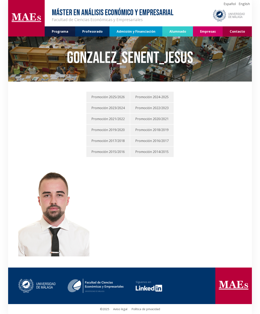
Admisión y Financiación (136, 31)
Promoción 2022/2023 (152, 108)
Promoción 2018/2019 (152, 130)
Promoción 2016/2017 (152, 141)
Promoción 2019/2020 (108, 130)
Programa (60, 31)
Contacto (237, 31)
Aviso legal (120, 309)
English (244, 4)
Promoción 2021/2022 (108, 119)
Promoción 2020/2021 (152, 119)
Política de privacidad (145, 309)
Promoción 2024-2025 (152, 97)
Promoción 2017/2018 (108, 141)
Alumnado (177, 31)
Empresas (208, 31)
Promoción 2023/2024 (108, 108)
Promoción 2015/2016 (108, 151)
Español (230, 4)
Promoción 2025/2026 (108, 97)
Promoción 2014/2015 (152, 151)
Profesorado (92, 31)
